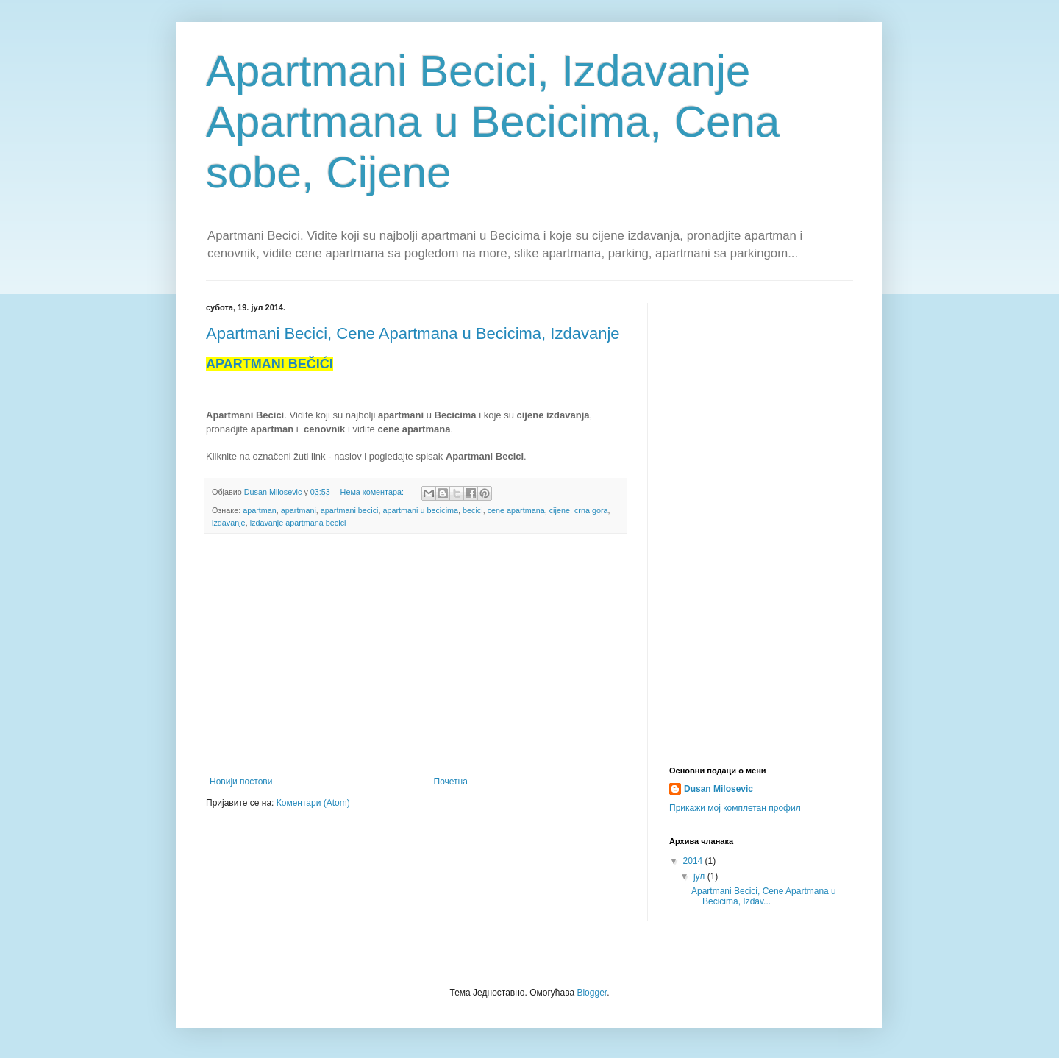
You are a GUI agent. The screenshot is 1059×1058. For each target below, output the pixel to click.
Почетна (451, 781)
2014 (694, 861)
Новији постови (241, 781)
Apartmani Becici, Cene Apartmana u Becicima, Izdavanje (413, 333)
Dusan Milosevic (718, 789)
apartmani (298, 510)
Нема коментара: (373, 491)
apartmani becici (350, 510)
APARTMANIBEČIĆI (269, 364)
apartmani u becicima (420, 510)
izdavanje (229, 522)
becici (473, 510)
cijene (559, 510)
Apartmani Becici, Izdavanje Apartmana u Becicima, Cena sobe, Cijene (493, 121)
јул (700, 876)
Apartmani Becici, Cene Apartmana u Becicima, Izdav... (763, 896)
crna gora (591, 510)
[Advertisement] (415, 655)
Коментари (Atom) (313, 803)
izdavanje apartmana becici (298, 522)
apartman (260, 510)
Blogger (592, 992)
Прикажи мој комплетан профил (735, 808)
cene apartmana (516, 510)
